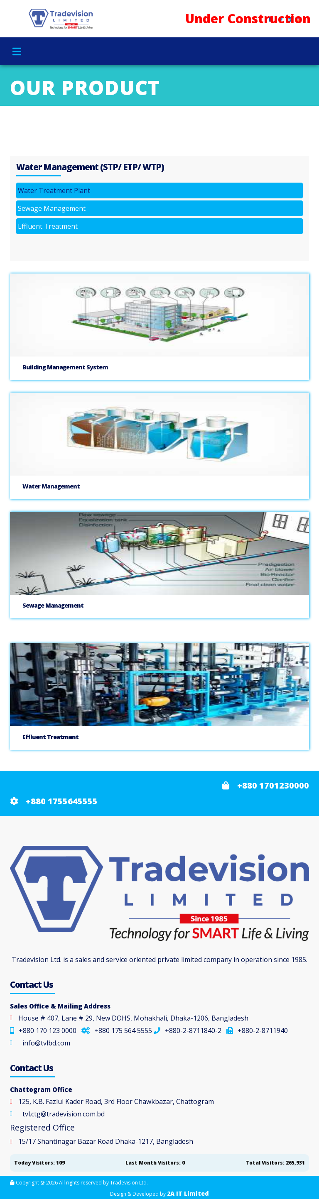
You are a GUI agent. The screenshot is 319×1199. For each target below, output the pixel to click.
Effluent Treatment (48, 226)
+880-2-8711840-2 (187, 1030)
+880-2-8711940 (257, 1030)
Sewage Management (52, 208)
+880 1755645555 (54, 801)
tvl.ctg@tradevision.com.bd (63, 1113)
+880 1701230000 (265, 785)
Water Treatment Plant (54, 190)
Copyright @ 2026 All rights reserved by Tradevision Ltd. (79, 1182)
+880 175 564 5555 (116, 1030)
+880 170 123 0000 (43, 1030)
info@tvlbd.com (46, 1043)
